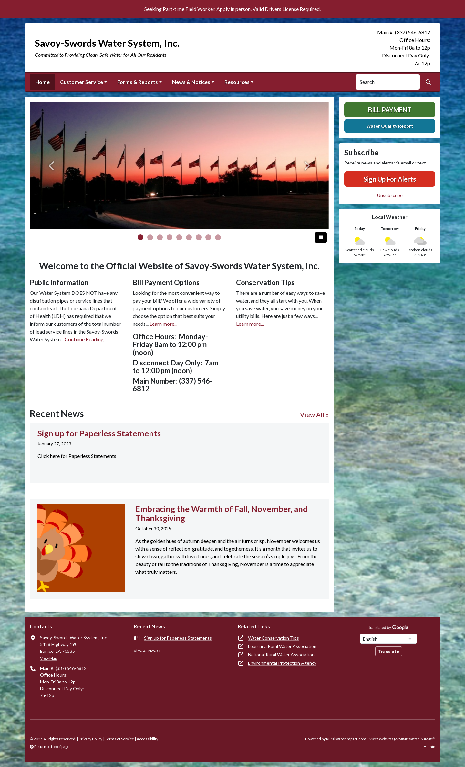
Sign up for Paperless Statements (178, 638)
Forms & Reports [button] (137, 82)
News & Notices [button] (191, 82)
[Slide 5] (189, 237)
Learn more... (163, 324)
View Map (48, 658)
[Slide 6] (198, 237)
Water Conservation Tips (273, 638)
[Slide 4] (179, 237)
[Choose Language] (388, 639)
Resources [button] (237, 82)
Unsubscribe (390, 195)
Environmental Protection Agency (282, 663)
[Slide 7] (208, 237)
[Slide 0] (140, 237)
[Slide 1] (150, 237)
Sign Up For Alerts (390, 179)
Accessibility (147, 738)
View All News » (147, 650)
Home (42, 82)
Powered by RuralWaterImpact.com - (370, 738)
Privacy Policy (90, 738)
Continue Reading (84, 339)
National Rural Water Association (281, 654)
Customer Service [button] (81, 82)
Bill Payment (390, 110)
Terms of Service (119, 738)
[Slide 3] (169, 237)
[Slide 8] (218, 237)
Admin (429, 746)
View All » (314, 414)
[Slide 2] (160, 237)
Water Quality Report (389, 126)
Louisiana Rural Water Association (282, 646)
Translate (388, 651)
